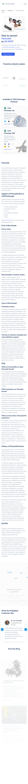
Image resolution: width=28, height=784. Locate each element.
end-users (14, 45)
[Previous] (2, 629)
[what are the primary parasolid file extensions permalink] (10, 418)
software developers (9, 47)
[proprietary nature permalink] (15, 307)
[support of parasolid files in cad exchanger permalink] (15, 196)
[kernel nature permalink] (12, 229)
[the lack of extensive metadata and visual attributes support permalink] (20, 337)
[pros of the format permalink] (17, 225)
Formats (10, 10)
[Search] (21, 4)
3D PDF (8, 41)
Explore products (8, 54)
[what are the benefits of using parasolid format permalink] (15, 369)
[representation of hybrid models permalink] (26, 275)
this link (8, 220)
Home (3, 10)
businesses (19, 49)
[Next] (25, 629)
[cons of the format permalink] (17, 303)
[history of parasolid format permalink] (24, 446)
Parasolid (6, 38)
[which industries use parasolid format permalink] (8, 391)
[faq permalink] (6, 363)
